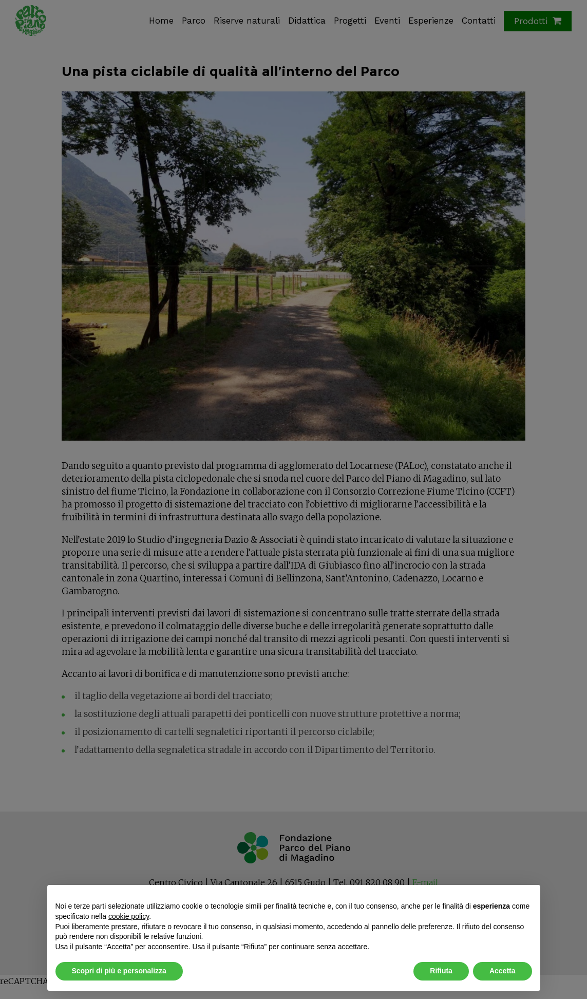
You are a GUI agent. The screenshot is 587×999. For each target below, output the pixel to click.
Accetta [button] (502, 971)
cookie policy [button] (128, 916)
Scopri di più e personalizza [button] (119, 971)
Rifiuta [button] (441, 971)
